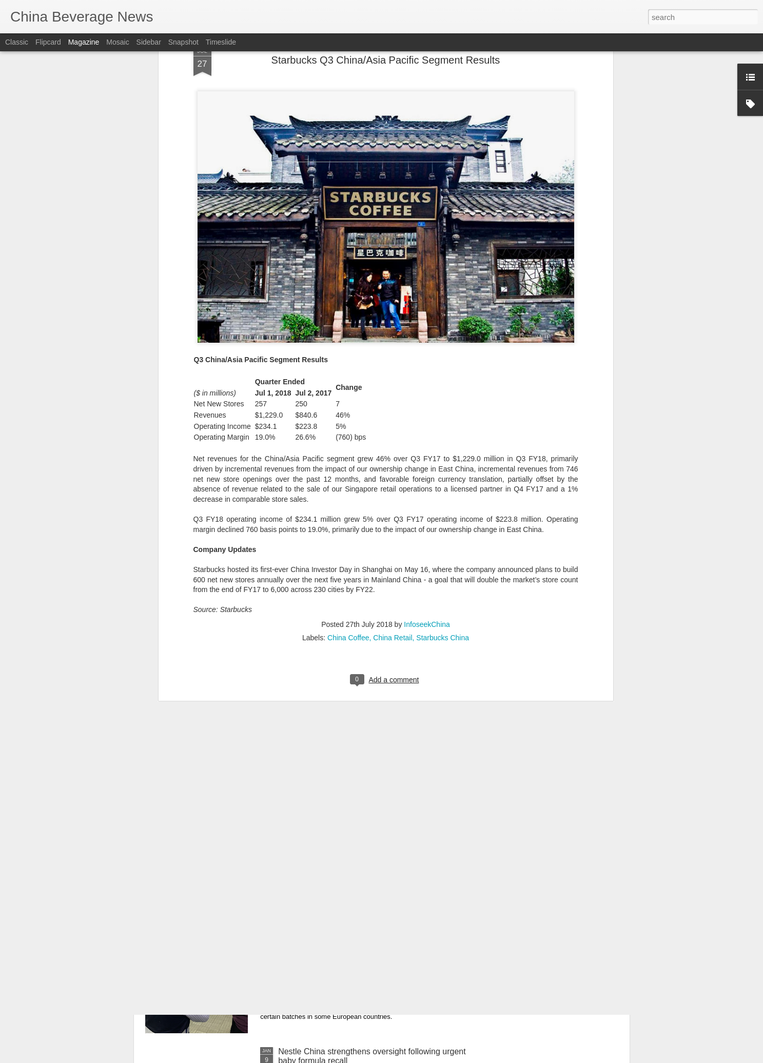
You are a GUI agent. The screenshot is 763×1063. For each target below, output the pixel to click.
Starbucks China (442, 458)
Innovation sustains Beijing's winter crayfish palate (369, 818)
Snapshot (183, 42)
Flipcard (48, 42)
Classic (16, 42)
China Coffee (348, 458)
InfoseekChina (427, 445)
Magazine (84, 42)
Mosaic (117, 42)
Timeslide (221, 42)
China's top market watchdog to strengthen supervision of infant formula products (356, 940)
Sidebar (148, 42)
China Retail (392, 458)
